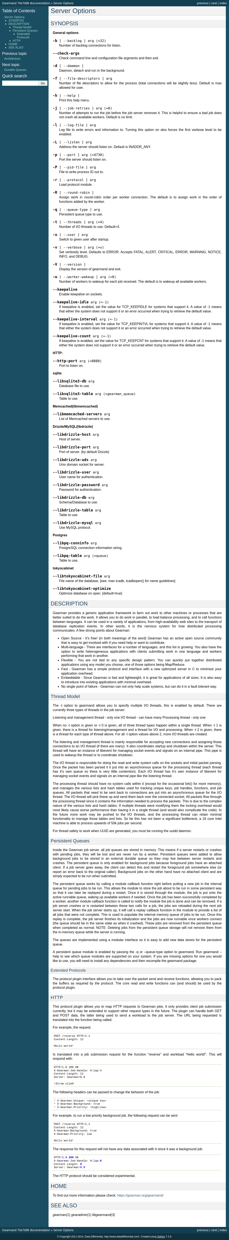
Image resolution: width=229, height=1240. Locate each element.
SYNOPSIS (16, 20)
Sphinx (161, 1236)
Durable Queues (15, 69)
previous (202, 3)
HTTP (17, 40)
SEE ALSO (15, 47)
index (223, 3)
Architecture (12, 58)
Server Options (63, 3)
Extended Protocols (23, 35)
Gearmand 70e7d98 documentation (26, 3)
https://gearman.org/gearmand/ (140, 1195)
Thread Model (22, 27)
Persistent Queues (25, 30)
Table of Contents (18, 10)
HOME (13, 44)
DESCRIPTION (18, 24)
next (214, 3)
